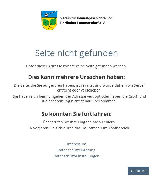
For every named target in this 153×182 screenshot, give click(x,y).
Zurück (138, 170)
